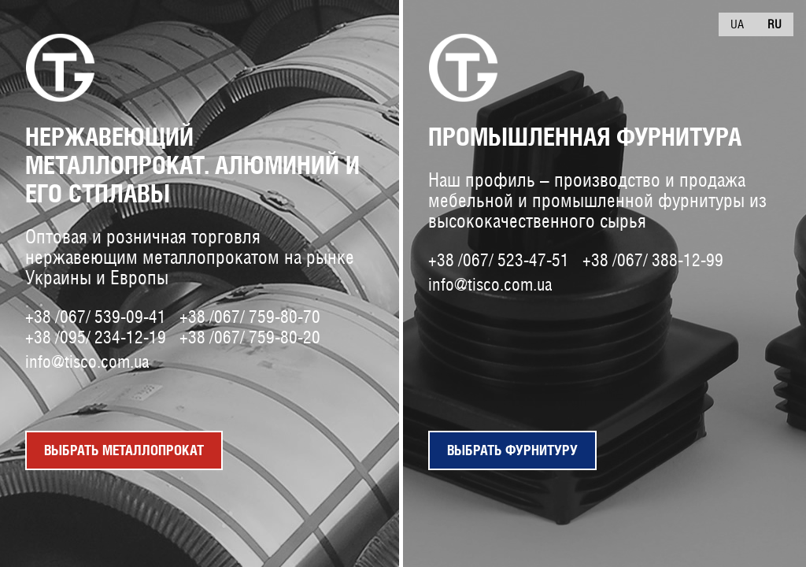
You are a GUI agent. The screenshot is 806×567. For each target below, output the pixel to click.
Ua (737, 24)
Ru (774, 24)
